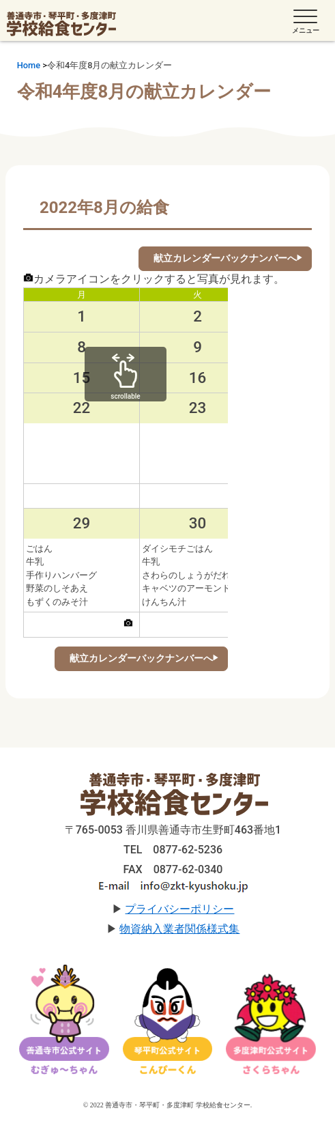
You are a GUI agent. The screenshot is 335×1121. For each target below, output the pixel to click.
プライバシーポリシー (179, 909)
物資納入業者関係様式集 (179, 928)
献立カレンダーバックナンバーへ (225, 258)
